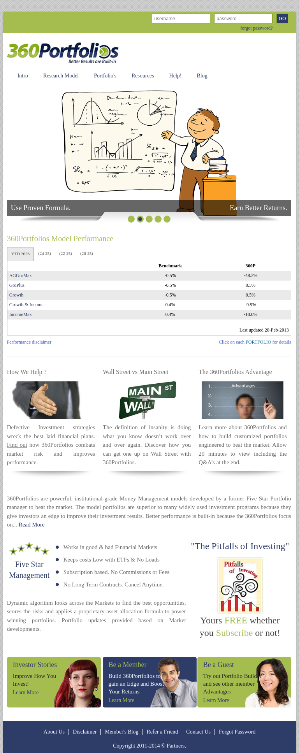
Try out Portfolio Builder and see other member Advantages (232, 684)
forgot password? (257, 28)
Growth (16, 295)
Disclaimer (85, 732)
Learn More (26, 692)
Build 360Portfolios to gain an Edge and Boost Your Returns (136, 684)
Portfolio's (105, 76)
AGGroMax (20, 275)
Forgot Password (237, 732)
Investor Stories (35, 665)
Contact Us (198, 732)
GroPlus (17, 285)
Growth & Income (26, 304)
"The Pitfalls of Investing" (240, 546)
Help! (175, 76)
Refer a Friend (162, 732)
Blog (202, 76)
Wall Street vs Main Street (135, 372)
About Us (54, 732)
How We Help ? (27, 372)
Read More (32, 524)
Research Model (61, 76)
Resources (143, 76)
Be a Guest (218, 665)
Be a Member (128, 665)
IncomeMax (20, 314)
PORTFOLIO (258, 342)
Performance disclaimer (29, 342)
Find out (17, 445)
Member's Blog (121, 732)
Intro (23, 76)
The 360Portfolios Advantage (235, 372)
